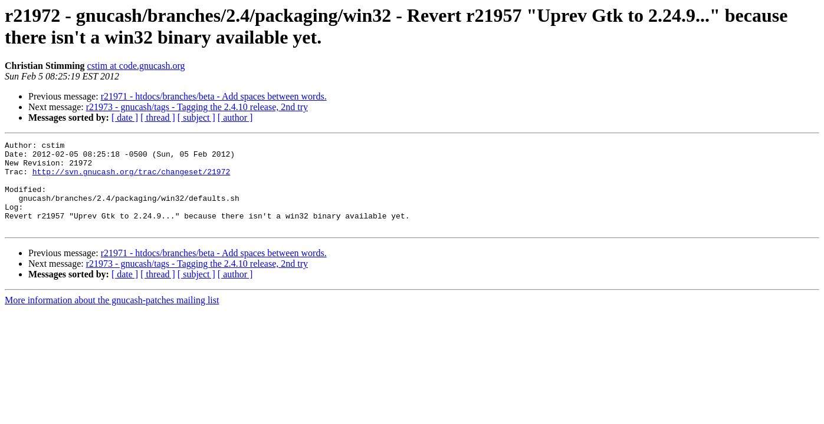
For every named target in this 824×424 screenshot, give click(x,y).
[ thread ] (157, 117)
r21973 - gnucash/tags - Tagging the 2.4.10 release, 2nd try (197, 107)
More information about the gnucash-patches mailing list (112, 318)
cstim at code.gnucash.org (136, 66)
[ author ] (235, 117)
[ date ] (124, 117)
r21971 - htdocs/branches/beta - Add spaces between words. (214, 96)
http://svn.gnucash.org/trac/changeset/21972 (131, 178)
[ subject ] (196, 117)
